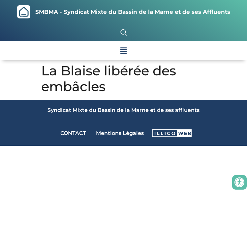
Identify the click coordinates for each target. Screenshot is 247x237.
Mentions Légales (120, 133)
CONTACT (73, 133)
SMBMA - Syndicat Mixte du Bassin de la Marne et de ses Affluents (132, 12)
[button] (123, 50)
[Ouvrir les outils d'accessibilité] (239, 182)
